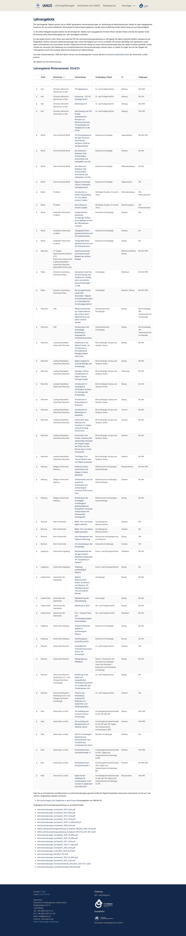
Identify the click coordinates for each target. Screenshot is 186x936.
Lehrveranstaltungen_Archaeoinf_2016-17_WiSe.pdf (57, 844)
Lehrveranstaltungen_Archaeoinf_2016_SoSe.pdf (56, 848)
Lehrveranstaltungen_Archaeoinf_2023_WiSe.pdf (56, 813)
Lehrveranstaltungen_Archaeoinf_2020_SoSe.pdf (56, 825)
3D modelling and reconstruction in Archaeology (81, 714)
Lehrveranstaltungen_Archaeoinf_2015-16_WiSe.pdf (57, 857)
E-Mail (43, 891)
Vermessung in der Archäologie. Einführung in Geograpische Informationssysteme (83, 332)
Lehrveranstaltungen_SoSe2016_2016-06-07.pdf (56, 851)
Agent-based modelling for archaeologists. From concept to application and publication (84, 781)
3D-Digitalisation (81, 89)
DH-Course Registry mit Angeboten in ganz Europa (56, 800)
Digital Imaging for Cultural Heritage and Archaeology (83, 364)
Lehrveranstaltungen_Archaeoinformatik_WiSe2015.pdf (58, 867)
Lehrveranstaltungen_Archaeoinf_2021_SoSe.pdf (56, 819)
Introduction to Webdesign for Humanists (81, 412)
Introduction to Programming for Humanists (81, 402)
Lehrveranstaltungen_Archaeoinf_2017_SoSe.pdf (56, 841)
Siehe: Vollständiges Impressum (46, 922)
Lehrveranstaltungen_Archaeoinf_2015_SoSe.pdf (56, 860)
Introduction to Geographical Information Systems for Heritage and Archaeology (83, 389)
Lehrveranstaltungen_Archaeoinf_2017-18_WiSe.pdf (57, 838)
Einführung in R (81, 104)
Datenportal (109, 5)
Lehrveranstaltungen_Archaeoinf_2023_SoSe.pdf (56, 816)
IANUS (43, 5)
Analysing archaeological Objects (80, 570)
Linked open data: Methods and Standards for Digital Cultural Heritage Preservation (83, 425)
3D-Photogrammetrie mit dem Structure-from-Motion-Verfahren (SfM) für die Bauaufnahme (83, 140)
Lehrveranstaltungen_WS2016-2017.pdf (52, 854)
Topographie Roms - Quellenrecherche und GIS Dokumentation (83, 233)
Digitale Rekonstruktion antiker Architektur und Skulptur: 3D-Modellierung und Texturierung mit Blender (82, 585)
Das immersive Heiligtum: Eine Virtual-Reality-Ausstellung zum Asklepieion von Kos (83, 156)
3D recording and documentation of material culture (82, 724)
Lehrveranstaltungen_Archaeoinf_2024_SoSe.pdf (56, 809)
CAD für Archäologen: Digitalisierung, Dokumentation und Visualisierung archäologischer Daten (83, 739)
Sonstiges (127, 5)
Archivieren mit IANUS (88, 5)
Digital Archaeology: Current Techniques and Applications (83, 184)
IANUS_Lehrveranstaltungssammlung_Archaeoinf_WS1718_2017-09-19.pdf (66, 832)
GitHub (100, 42)
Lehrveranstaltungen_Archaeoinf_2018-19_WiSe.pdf (57, 835)
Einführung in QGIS (82, 605)
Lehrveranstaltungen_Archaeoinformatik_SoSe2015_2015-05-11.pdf (64, 863)
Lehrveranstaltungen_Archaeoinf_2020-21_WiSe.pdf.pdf (59, 822)
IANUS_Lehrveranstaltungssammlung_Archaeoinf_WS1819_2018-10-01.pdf (66, 828)
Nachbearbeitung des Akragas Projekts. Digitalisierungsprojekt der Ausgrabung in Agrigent (84, 556)
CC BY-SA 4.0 (44, 894)
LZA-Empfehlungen (64, 5)
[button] (36, 89)
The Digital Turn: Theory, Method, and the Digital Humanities (83, 459)
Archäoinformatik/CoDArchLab (117, 54)
